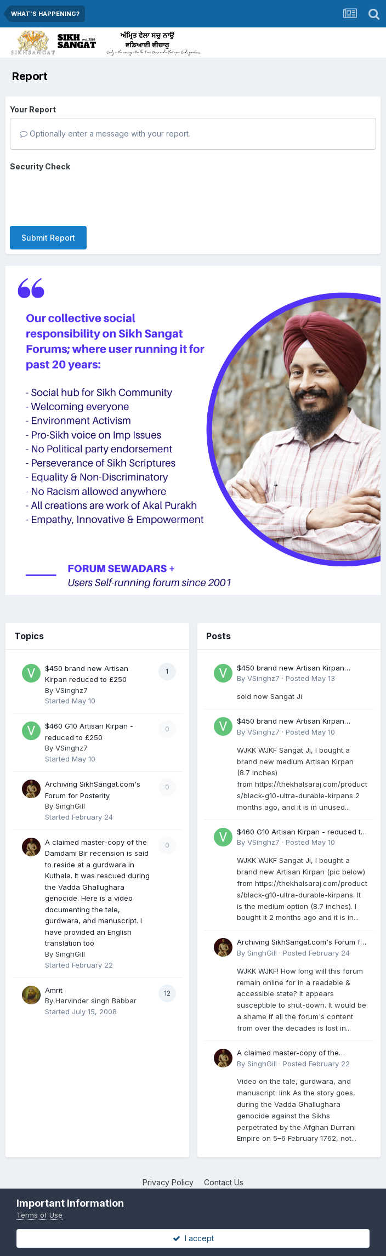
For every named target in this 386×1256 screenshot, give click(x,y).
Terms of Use (39, 1214)
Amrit (54, 980)
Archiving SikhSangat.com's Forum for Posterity (302, 933)
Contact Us (223, 1172)
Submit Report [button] (48, 195)
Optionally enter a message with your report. (105, 133)
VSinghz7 (71, 680)
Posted (310, 668)
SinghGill (70, 796)
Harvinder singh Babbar (96, 990)
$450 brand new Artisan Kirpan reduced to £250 (290, 658)
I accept (193, 1238)
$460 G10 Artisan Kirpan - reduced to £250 (301, 822)
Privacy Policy (168, 1172)
